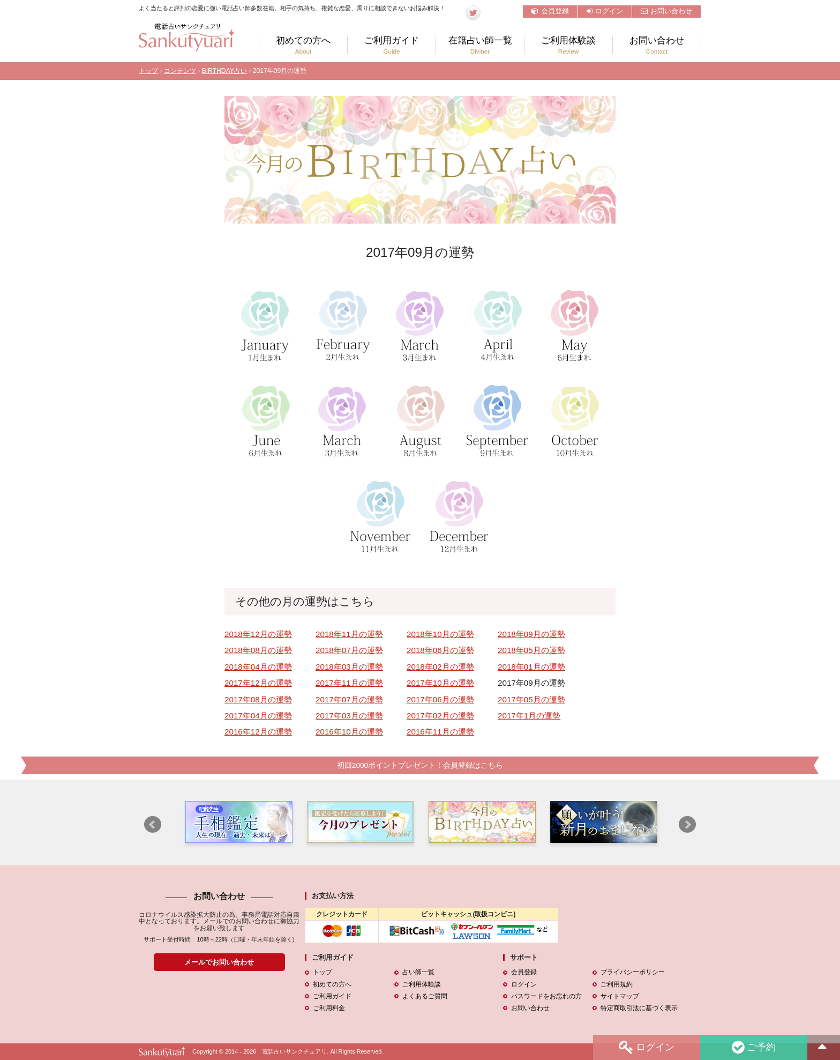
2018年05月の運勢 (531, 650)
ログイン (605, 11)
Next (687, 824)
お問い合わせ (666, 11)
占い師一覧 (418, 972)
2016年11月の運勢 (440, 731)
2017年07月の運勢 (349, 699)
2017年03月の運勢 (349, 715)
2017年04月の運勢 (258, 715)
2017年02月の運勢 (440, 715)
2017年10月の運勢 (440, 682)
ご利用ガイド (392, 45)
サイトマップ (620, 996)
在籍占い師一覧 (480, 45)
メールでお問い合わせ (219, 962)
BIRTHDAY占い (224, 71)
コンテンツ (180, 71)
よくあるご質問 (424, 996)
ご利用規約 (617, 984)
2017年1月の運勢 (529, 715)
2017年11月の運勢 (349, 682)
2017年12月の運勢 (258, 682)
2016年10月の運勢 (349, 731)
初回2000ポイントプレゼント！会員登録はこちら (420, 765)
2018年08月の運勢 (258, 650)
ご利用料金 (329, 1008)
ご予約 (754, 1047)
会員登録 (550, 11)
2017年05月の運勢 (531, 699)
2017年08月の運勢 (258, 699)
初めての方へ (303, 45)
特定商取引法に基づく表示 (639, 1008)
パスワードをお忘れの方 (546, 996)
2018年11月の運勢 (349, 634)
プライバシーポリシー (633, 972)
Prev (152, 824)
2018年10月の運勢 (440, 634)
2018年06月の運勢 (440, 650)
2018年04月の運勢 (258, 666)
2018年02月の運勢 (440, 666)
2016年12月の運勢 (258, 731)
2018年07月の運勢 (349, 650)
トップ (148, 71)
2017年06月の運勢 (440, 699)
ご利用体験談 (568, 45)
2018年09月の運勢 (531, 634)
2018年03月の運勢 (349, 666)
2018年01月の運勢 (531, 666)
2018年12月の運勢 (258, 634)
